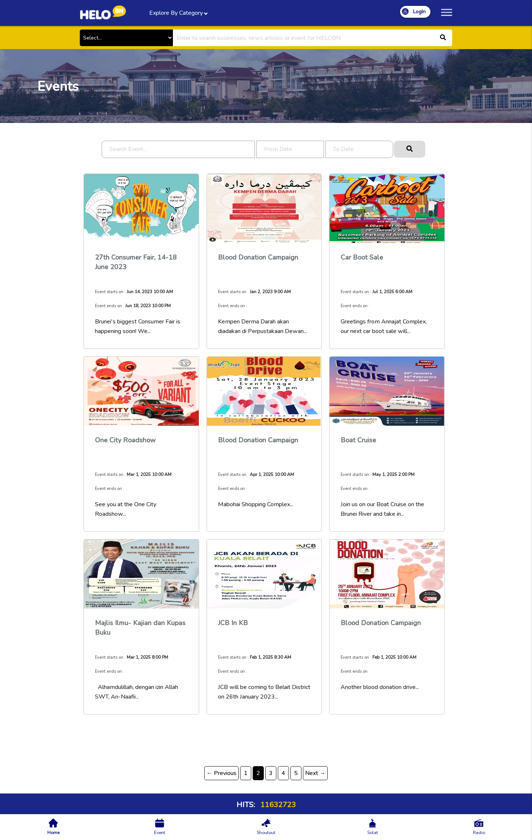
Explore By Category (177, 13)
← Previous (221, 773)
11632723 (277, 805)
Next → (315, 773)
